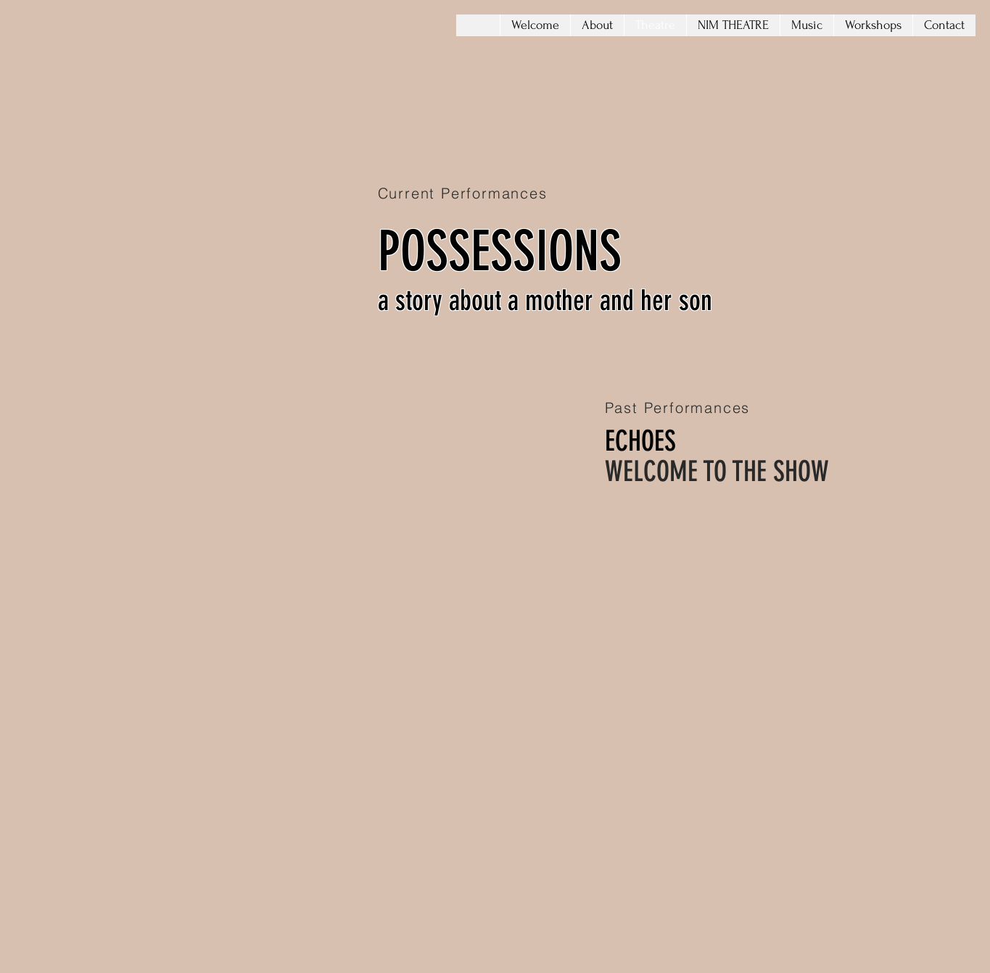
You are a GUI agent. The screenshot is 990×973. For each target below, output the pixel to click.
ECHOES (640, 441)
